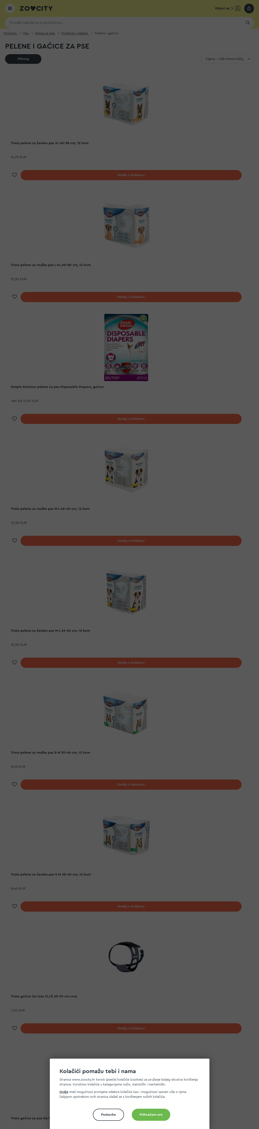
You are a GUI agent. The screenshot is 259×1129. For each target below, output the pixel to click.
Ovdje (63, 1091)
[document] (131, 1095)
